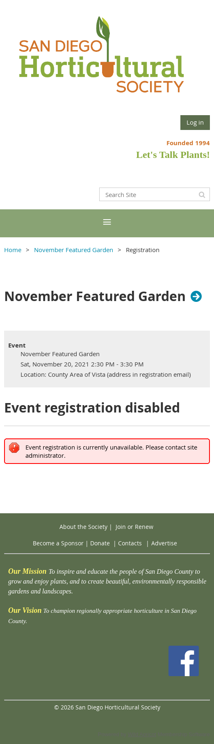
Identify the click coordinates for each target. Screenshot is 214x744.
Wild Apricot (142, 734)
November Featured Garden (73, 250)
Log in (195, 122)
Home (12, 250)
